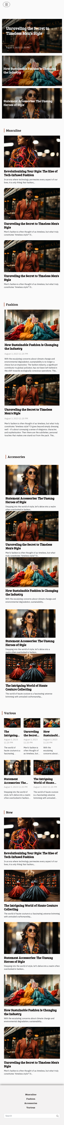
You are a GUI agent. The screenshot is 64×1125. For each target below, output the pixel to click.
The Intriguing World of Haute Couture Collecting (26, 687)
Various (30, 1107)
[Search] (32, 1115)
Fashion (30, 1098)
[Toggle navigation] (6, 4)
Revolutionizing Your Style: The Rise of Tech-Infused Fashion (31, 173)
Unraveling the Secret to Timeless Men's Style (27, 31)
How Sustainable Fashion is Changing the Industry (30, 70)
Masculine (30, 1094)
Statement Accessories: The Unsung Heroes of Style (28, 103)
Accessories (30, 1103)
